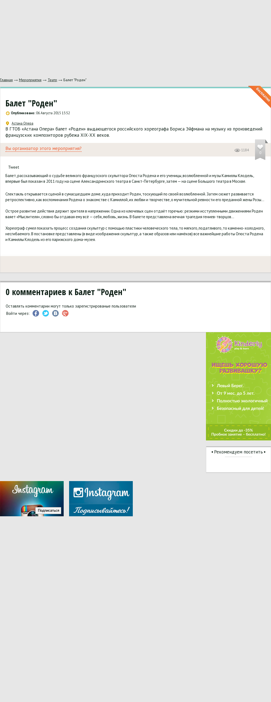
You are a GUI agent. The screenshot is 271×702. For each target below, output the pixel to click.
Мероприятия (30, 79)
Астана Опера (19, 123)
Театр (52, 79)
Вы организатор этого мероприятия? (43, 148)
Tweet (13, 167)
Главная (6, 79)
